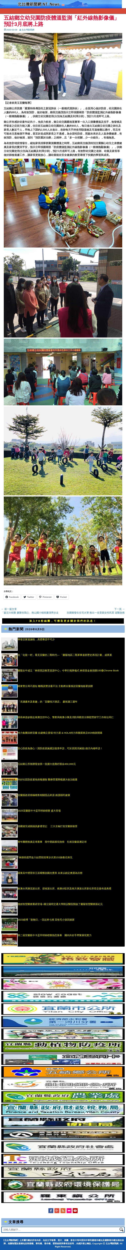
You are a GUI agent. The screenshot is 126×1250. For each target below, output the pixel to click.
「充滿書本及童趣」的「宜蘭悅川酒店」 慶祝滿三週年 (47, 701)
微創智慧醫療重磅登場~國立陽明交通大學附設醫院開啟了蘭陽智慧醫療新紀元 (60, 904)
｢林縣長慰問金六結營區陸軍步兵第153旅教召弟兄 (45, 857)
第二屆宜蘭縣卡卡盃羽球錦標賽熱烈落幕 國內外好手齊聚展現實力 (55, 935)
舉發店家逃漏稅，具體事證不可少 (36, 639)
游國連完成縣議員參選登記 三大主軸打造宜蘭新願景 (47, 826)
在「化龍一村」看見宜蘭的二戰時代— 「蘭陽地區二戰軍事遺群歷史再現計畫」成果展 (65, 655)
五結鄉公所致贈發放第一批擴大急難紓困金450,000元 (47, 764)
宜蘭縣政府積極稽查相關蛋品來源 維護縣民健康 (44, 795)
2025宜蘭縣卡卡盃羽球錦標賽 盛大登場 (39, 810)
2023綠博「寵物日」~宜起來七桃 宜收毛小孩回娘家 (46, 919)
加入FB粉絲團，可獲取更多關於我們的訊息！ (63, 620)
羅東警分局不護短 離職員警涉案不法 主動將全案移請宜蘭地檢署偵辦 (55, 686)
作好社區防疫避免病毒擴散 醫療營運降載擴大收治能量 (47, 779)
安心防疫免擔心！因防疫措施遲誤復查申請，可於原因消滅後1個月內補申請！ (60, 748)
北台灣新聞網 (27, 30)
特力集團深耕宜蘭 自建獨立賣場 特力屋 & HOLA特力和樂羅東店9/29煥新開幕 (60, 732)
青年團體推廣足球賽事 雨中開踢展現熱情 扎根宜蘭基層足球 (52, 841)
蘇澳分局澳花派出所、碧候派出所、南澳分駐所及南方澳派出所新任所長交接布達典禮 (64, 888)
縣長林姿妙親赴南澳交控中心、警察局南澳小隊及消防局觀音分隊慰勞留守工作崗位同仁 (66, 717)
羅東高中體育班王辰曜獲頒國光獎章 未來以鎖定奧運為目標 (50, 873)
